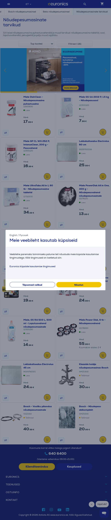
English (13, 235)
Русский (23, 235)
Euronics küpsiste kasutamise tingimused (32, 266)
